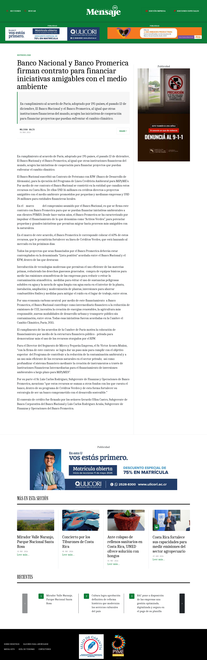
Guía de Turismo (27, 649)
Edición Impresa (155, 11)
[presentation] (25, 603)
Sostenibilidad (24, 55)
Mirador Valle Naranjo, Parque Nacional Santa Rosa (35, 542)
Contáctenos (44, 649)
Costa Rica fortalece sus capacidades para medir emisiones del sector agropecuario (170, 544)
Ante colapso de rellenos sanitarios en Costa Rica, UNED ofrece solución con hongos (124, 546)
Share (122, 131)
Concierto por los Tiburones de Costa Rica (78, 542)
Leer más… (23, 554)
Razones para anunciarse (35, 644)
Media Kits (9, 649)
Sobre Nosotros (11, 644)
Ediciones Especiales (185, 11)
